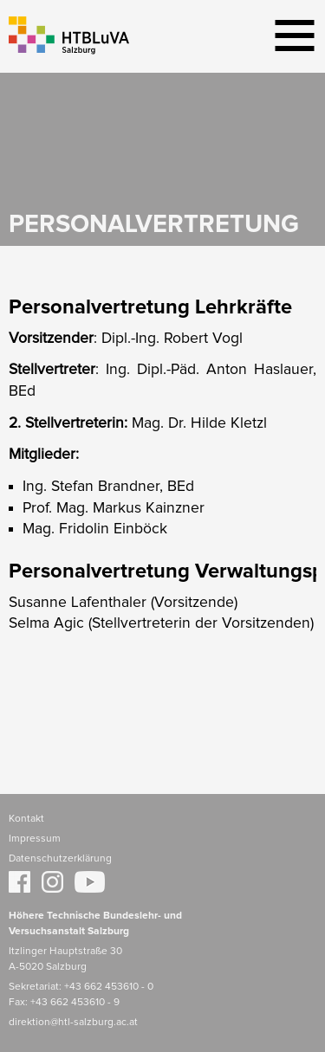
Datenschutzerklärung (60, 859)
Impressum (35, 839)
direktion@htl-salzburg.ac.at (73, 1022)
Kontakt (26, 819)
